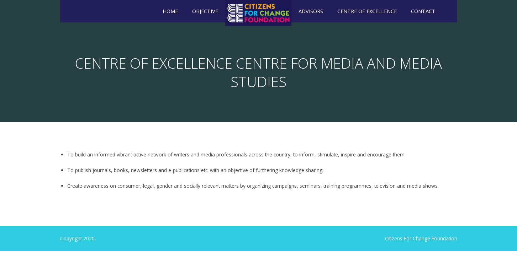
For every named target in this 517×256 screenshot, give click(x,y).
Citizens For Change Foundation (421, 238)
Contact (423, 11)
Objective (205, 11)
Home (170, 11)
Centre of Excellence (367, 11)
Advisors (311, 11)
